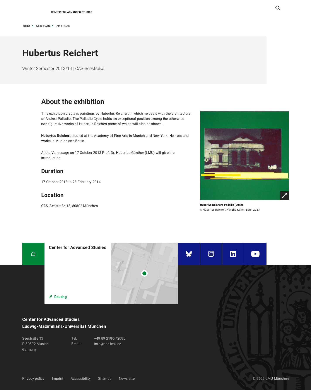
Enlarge (284, 195)
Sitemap (104, 378)
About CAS (43, 25)
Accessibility (81, 378)
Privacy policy (33, 378)
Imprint (57, 378)
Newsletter (127, 378)
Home (26, 25)
